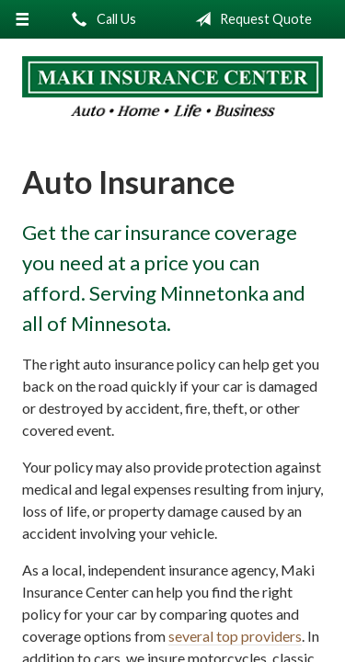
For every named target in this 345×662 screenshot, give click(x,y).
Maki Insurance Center (172, 87)
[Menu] (22, 19)
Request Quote (250, 19)
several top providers (235, 636)
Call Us (100, 19)
